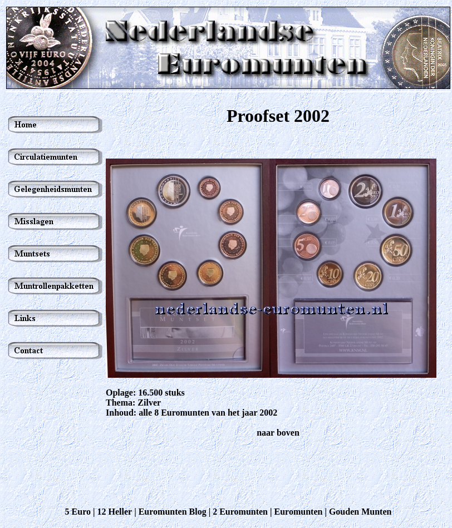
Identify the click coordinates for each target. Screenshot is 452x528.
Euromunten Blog (173, 511)
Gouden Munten (360, 511)
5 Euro (78, 511)
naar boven (278, 432)
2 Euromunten (240, 511)
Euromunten (298, 511)
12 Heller (114, 511)
